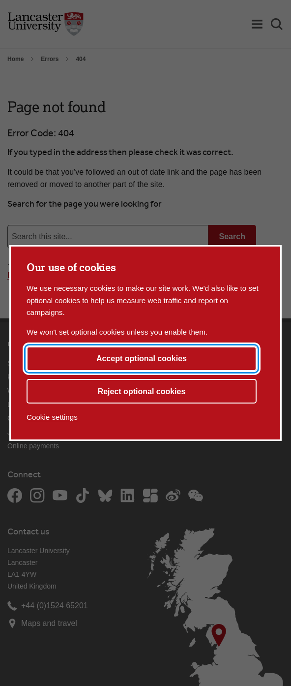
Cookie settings (52, 417)
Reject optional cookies (142, 391)
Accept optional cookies (141, 358)
